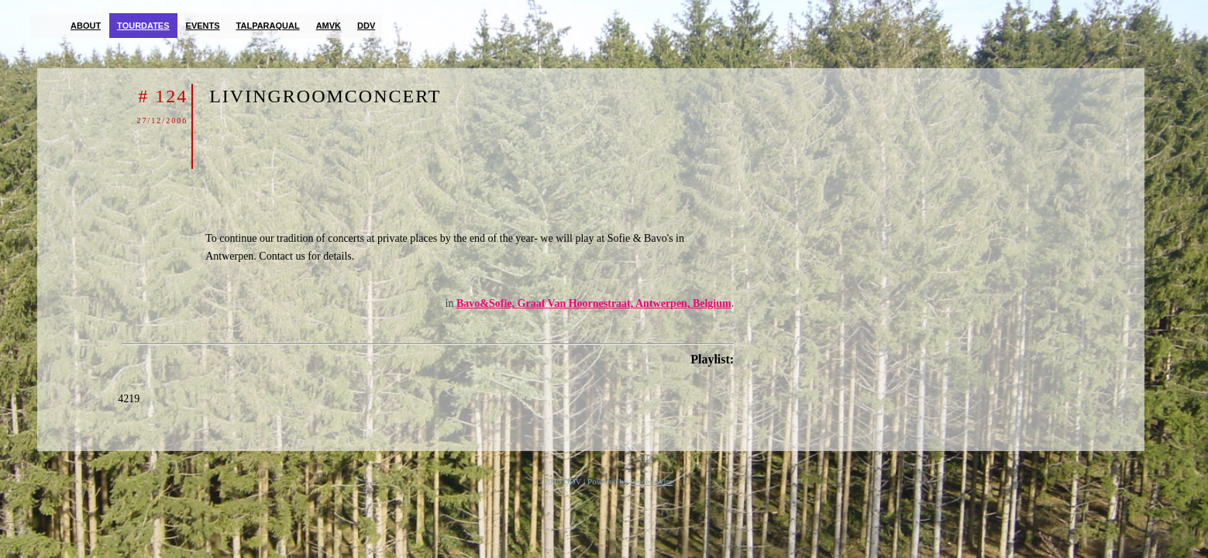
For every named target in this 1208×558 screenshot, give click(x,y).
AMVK (328, 25)
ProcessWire (651, 481)
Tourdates (143, 25)
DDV (366, 25)
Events (203, 25)
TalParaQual (268, 25)
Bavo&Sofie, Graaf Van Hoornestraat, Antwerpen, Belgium (593, 303)
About (86, 25)
